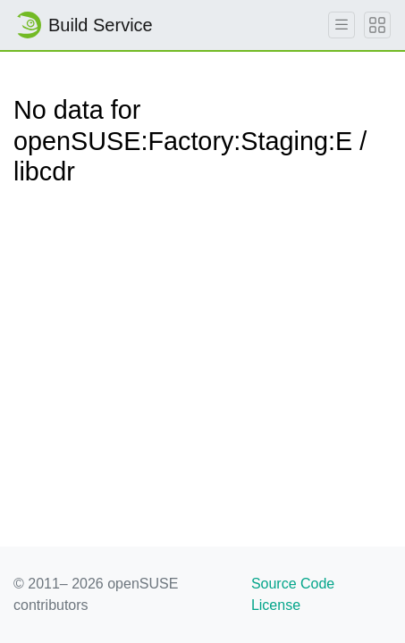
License (275, 605)
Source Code (292, 583)
